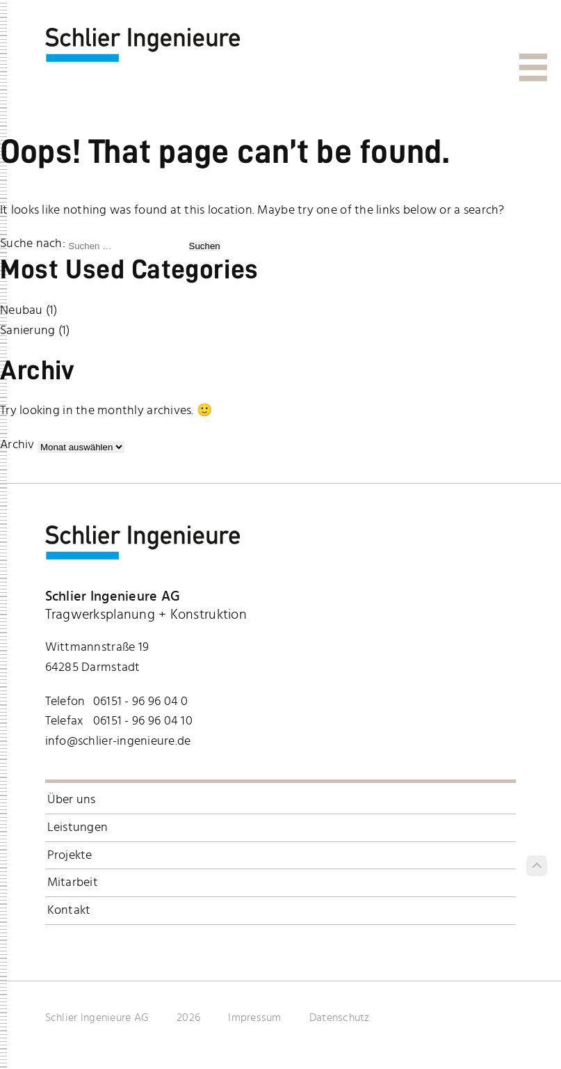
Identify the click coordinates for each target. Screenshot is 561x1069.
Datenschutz (339, 1017)
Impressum (254, 1017)
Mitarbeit (72, 882)
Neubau (21, 310)
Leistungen (77, 827)
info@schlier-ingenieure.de (118, 741)
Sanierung (27, 330)
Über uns (71, 799)
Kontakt (69, 910)
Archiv (17, 444)
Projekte (69, 855)
